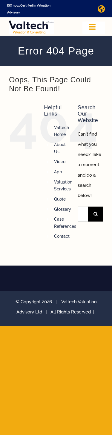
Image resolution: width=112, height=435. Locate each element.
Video (59, 161)
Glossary (62, 209)
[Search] (95, 214)
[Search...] (83, 214)
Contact (62, 236)
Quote (60, 199)
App (58, 171)
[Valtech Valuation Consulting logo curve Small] (31, 22)
